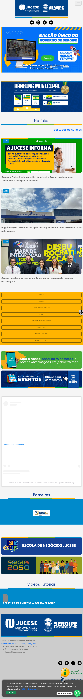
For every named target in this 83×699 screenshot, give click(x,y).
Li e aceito (11, 692)
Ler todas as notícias (68, 129)
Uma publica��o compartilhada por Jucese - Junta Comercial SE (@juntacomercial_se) (41, 483)
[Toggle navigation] (78, 3)
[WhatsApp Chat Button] (77, 693)
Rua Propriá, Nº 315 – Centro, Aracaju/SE (18, 644)
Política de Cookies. (29, 689)
